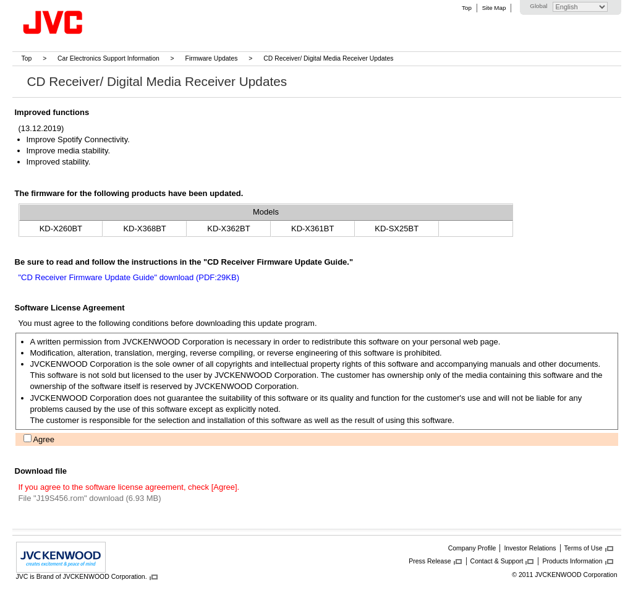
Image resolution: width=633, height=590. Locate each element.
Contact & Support (497, 561)
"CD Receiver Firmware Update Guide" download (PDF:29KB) (129, 277)
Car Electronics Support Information (108, 58)
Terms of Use (583, 548)
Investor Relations (530, 548)
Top (467, 7)
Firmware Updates (211, 58)
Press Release (430, 561)
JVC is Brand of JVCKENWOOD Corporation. (81, 576)
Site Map (494, 7)
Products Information (572, 561)
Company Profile (472, 548)
